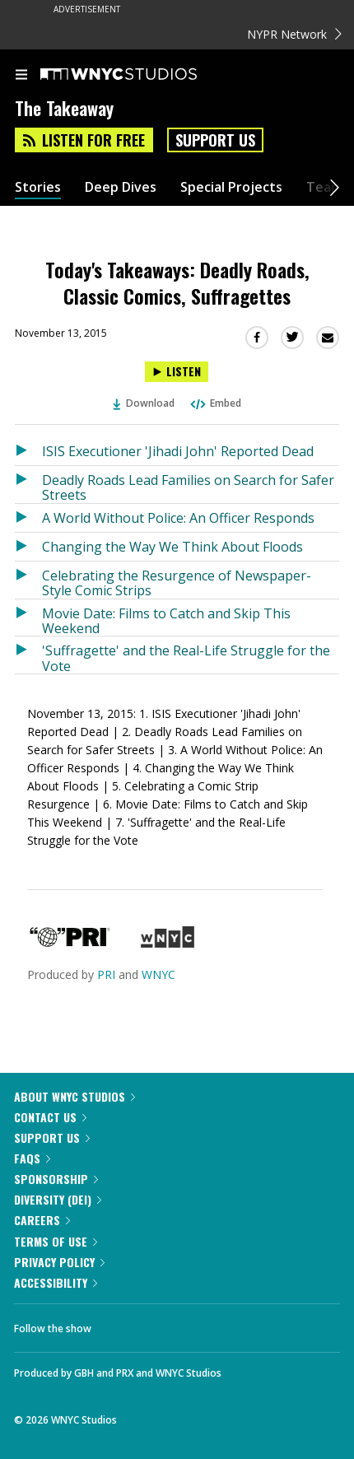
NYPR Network (294, 34)
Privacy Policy (59, 1261)
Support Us (215, 140)
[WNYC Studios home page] (139, 75)
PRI (106, 974)
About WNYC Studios (74, 1096)
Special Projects (231, 187)
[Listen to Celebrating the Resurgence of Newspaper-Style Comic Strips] (28, 580)
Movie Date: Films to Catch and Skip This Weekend (166, 620)
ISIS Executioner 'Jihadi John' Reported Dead (178, 451)
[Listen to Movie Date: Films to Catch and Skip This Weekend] (28, 617)
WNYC (158, 974)
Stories (38, 187)
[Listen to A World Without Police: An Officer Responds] (28, 518)
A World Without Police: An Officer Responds (178, 518)
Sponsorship (56, 1178)
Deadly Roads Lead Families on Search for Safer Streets (188, 487)
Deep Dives (120, 187)
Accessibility (55, 1282)
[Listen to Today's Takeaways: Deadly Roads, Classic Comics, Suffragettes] (176, 371)
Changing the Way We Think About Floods (172, 547)
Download (144, 403)
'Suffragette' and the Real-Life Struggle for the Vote (186, 657)
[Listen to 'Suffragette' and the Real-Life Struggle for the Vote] (28, 655)
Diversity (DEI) (57, 1199)
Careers (42, 1219)
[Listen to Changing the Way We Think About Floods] (28, 547)
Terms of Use (55, 1241)
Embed (215, 403)
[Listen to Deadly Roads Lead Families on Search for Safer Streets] (28, 484)
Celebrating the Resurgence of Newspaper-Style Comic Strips (176, 582)
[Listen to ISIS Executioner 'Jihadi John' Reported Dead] (28, 451)
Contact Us (50, 1117)
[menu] (21, 75)
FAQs (32, 1158)
